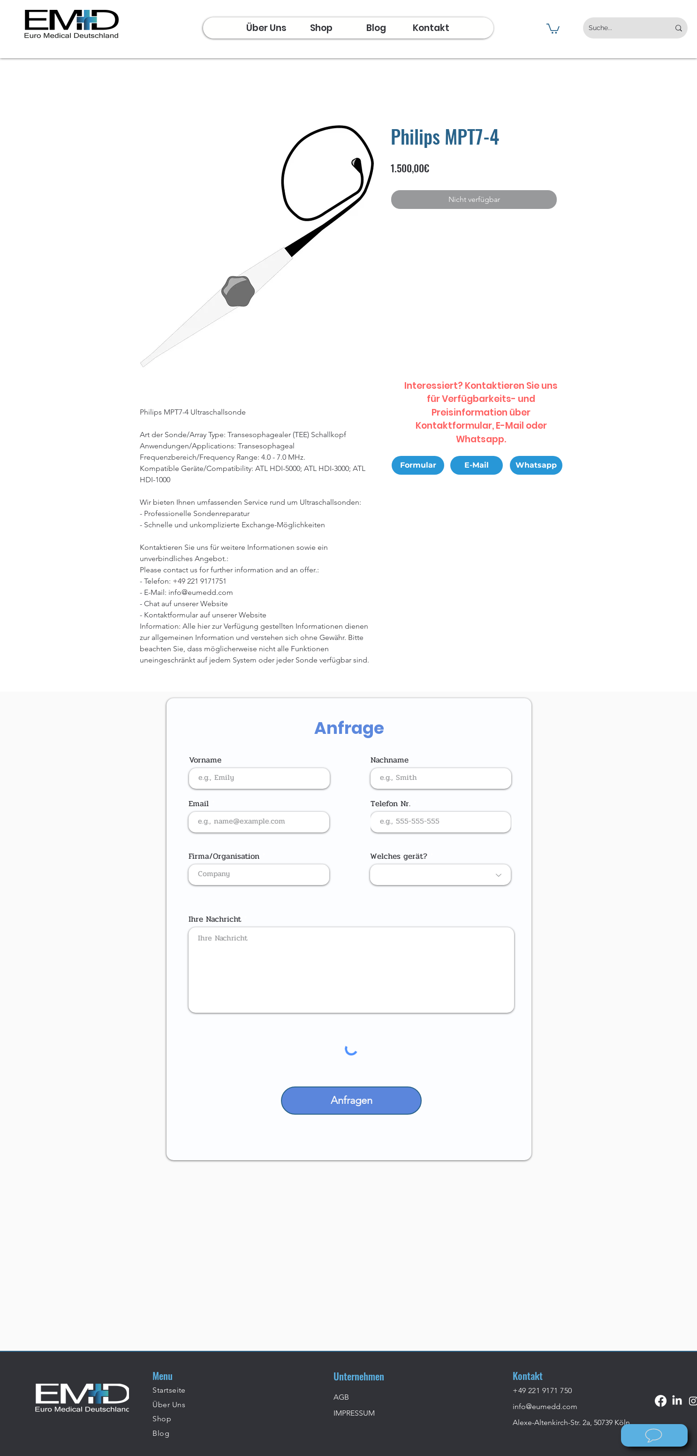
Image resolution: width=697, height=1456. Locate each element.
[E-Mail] (476, 465)
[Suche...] (622, 28)
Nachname (390, 760)
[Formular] (418, 465)
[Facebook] (661, 1401)
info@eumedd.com (545, 1406)
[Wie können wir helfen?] (654, 1435)
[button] (553, 28)
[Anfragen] (351, 1100)
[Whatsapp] (536, 465)
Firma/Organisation (224, 856)
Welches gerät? (398, 856)
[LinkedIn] (677, 1401)
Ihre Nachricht (215, 919)
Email (199, 804)
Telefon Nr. (390, 804)
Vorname (205, 760)
